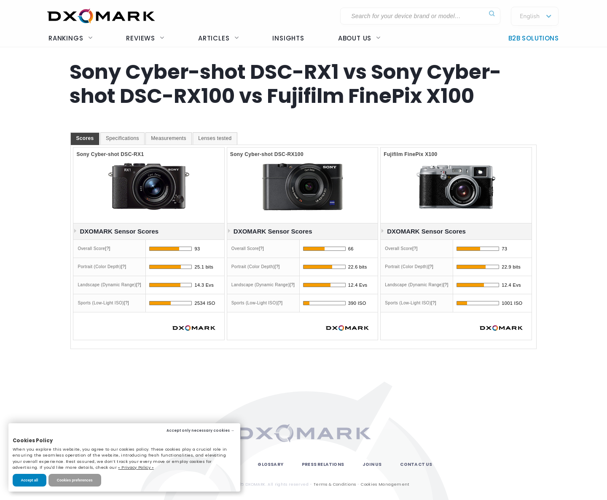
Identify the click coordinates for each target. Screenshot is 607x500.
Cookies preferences (75, 480)
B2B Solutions (533, 38)
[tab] (84, 138)
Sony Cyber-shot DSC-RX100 (267, 154)
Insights (288, 38)
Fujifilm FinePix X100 (410, 154)
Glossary (270, 464)
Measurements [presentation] (168, 138)
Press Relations (323, 464)
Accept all (29, 480)
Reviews (145, 38)
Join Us (372, 464)
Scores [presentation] (85, 138)
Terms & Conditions (335, 484)
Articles (218, 38)
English (530, 16)
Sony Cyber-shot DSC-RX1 (110, 154)
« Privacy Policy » (135, 467)
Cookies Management (385, 484)
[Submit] (491, 14)
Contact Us (416, 464)
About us (359, 38)
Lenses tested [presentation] (214, 138)
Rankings (70, 38)
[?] (107, 248)
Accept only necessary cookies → (200, 430)
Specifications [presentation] (122, 138)
